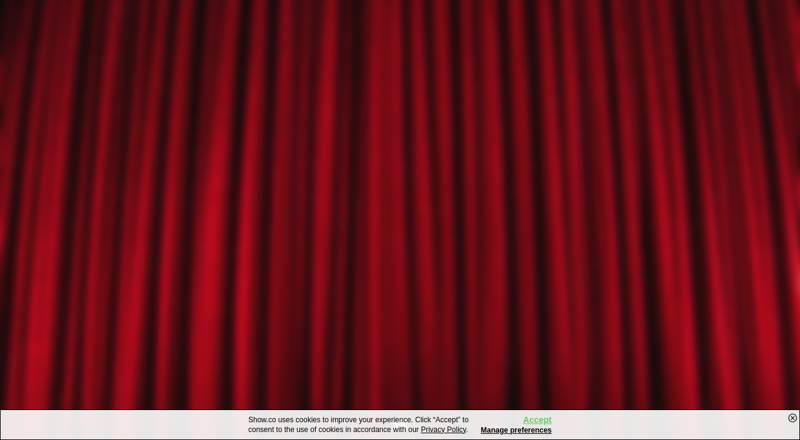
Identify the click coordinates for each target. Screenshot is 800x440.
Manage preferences (516, 430)
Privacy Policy (443, 429)
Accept (537, 420)
